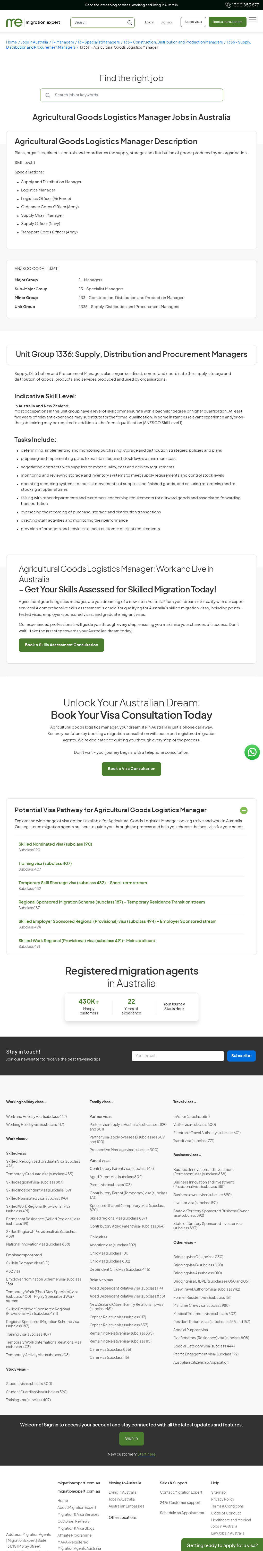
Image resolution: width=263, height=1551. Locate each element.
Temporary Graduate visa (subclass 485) (39, 1174)
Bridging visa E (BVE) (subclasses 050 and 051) (211, 1281)
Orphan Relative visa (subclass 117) (118, 1317)
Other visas (183, 1243)
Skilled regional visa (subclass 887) (34, 1182)
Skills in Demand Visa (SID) (27, 1263)
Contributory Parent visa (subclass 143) (122, 1169)
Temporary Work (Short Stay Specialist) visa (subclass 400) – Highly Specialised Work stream (42, 1296)
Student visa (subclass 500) (29, 1384)
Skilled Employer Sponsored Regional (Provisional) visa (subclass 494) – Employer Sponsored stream (118, 921)
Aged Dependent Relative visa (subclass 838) (127, 1296)
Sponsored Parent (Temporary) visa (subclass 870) (127, 1208)
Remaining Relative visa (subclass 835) (122, 1333)
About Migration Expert (76, 1508)
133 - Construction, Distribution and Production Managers (173, 42)
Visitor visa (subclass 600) (194, 1125)
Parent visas (100, 1161)
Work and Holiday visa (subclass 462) (36, 1117)
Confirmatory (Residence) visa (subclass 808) (211, 1338)
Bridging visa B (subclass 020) (198, 1265)
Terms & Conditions (227, 1506)
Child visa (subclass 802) (110, 1261)
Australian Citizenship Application (200, 1362)
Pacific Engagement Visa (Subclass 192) (206, 1354)
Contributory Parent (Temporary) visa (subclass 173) (128, 1195)
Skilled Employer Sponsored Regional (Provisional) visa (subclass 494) (38, 1312)
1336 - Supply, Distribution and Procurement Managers (129, 307)
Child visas (98, 1237)
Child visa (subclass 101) (109, 1253)
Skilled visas (16, 1153)
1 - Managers (63, 42)
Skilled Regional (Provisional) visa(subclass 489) (41, 1234)
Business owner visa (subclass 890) (202, 1195)
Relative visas (101, 1280)
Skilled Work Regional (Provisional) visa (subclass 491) (38, 1209)
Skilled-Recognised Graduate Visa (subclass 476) (43, 1164)
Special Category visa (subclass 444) (204, 1346)
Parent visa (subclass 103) (111, 1185)
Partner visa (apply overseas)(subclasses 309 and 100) (127, 1140)
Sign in (131, 1438)
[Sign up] (164, 23)
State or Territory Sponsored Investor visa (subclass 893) (207, 1226)
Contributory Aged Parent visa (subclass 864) (127, 1226)
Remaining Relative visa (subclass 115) (120, 1341)
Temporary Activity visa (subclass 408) (38, 1355)
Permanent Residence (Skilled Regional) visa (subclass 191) (43, 1221)
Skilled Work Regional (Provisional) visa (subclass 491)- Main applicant (87, 941)
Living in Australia (123, 1492)
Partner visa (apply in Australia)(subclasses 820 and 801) (128, 1127)
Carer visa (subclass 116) (109, 1358)
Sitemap (218, 1492)
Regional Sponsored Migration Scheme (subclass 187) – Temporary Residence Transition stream (112, 902)
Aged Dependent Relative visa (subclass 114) (126, 1288)
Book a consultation (227, 21)
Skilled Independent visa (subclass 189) (38, 1190)
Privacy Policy (222, 1499)
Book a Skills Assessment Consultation (61, 645)
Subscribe (241, 1056)
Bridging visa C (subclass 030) (198, 1257)
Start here (146, 1454)
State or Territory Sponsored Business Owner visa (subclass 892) (211, 1214)
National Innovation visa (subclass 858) (38, 1244)
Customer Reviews (73, 1521)
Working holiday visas (25, 1102)
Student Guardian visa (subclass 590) (36, 1392)
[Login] (149, 23)
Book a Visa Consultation (131, 769)
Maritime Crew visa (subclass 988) (201, 1306)
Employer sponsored (24, 1255)
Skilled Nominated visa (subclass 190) (55, 844)
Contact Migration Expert (181, 1492)
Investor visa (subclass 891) (195, 1203)
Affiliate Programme (74, 1535)
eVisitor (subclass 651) (191, 1117)
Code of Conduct (226, 1513)
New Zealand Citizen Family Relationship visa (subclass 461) (127, 1307)
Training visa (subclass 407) (45, 864)
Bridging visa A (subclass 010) (197, 1273)
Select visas (193, 21)
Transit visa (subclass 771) (193, 1141)
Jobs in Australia (34, 42)
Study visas (16, 1369)
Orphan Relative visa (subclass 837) (119, 1325)
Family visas (100, 1102)
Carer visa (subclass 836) (110, 1350)
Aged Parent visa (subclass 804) (116, 1177)
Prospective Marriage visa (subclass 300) (124, 1150)
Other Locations (123, 1518)
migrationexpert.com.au (78, 1483)
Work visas (15, 1139)
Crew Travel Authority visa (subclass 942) (206, 1289)
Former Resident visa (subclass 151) (202, 1298)
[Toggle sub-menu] (45, 1101)
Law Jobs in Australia (227, 1533)
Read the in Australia (131, 5)
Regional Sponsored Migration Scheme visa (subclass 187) (42, 1324)
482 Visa (13, 1271)
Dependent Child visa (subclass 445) (120, 1270)
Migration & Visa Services (78, 1515)
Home (11, 42)
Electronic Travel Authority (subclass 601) (207, 1133)
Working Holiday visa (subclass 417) (35, 1125)
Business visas (185, 1155)
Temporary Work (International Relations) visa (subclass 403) (43, 1345)
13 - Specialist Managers (99, 42)
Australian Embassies (126, 1506)
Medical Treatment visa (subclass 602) (204, 1314)
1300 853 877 (242, 5)
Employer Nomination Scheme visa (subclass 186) (43, 1282)
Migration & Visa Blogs (75, 1528)
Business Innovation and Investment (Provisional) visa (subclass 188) (203, 1185)
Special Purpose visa (190, 1330)
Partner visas (101, 1117)
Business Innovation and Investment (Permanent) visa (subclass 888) (203, 1172)
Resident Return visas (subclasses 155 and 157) (211, 1322)
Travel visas (183, 1102)
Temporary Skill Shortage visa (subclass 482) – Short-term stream (83, 883)
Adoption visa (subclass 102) (113, 1245)
